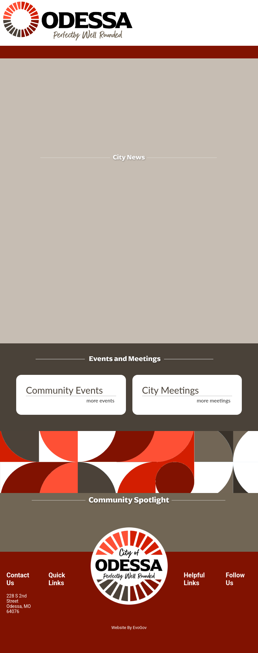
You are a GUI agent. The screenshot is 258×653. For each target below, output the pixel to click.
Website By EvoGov (129, 627)
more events (100, 400)
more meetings (213, 400)
